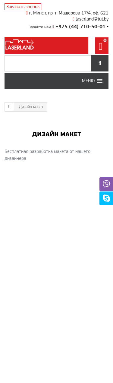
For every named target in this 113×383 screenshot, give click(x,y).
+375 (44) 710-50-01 (78, 27)
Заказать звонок (22, 7)
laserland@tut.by (90, 19)
